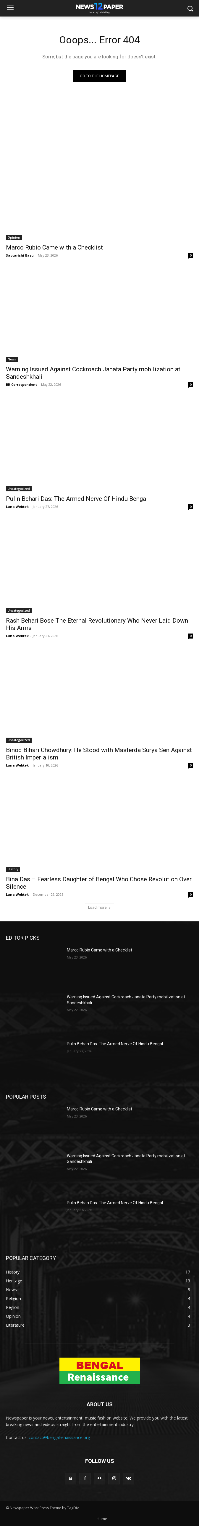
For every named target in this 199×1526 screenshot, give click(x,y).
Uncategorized (19, 489)
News (12, 359)
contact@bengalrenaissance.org (59, 1437)
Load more (99, 907)
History (13, 869)
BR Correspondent (21, 384)
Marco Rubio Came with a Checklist (54, 247)
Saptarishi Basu (20, 255)
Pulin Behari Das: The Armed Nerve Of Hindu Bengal (77, 498)
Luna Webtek (17, 506)
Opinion (14, 237)
